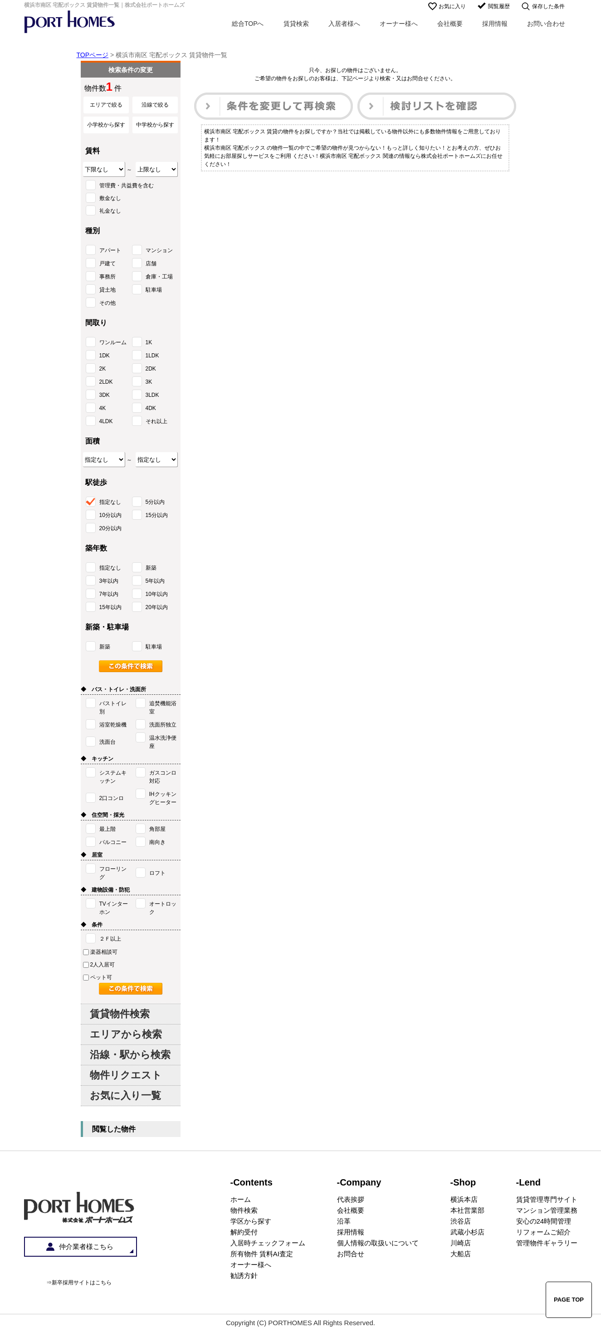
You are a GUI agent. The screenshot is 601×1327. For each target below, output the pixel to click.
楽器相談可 (100, 952)
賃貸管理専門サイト (546, 1199)
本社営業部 (467, 1210)
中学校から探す (155, 125)
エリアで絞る (106, 105)
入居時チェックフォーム (267, 1243)
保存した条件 (548, 6)
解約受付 (244, 1232)
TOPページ (93, 55)
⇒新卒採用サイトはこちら (79, 1282)
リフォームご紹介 (543, 1232)
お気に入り (452, 6)
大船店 (460, 1254)
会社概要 (450, 23)
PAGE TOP (569, 1299)
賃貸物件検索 (120, 1014)
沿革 (344, 1221)
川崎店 (460, 1243)
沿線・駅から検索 (130, 1054)
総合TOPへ (248, 23)
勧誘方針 (244, 1275)
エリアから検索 (126, 1034)
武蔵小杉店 (467, 1232)
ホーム (240, 1199)
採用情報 (495, 23)
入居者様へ (344, 23)
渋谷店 (460, 1221)
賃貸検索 (296, 23)
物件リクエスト (126, 1075)
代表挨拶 (350, 1199)
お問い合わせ (546, 23)
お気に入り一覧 (125, 1095)
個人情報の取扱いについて (378, 1243)
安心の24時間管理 (544, 1221)
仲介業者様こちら (86, 1246)
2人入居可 (99, 964)
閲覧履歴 (499, 6)
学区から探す (250, 1221)
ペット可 (97, 977)
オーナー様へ (399, 23)
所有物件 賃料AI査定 (261, 1254)
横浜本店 (464, 1199)
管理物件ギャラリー (546, 1243)
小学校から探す (106, 125)
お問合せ (350, 1254)
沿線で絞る (155, 105)
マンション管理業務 (546, 1210)
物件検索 (244, 1210)
